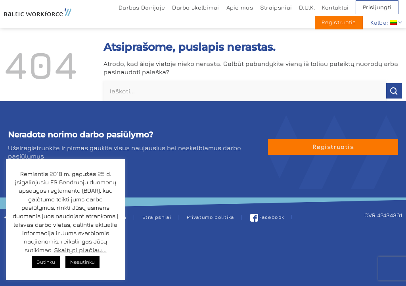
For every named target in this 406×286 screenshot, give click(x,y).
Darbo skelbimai (195, 7)
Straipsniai (276, 7)
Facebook (267, 217)
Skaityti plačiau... (80, 250)
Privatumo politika (210, 217)
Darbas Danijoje (142, 7)
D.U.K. (307, 7)
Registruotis (339, 22)
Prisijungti (377, 7)
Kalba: (386, 22)
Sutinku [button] (45, 262)
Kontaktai (335, 7)
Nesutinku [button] (82, 262)
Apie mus (239, 7)
